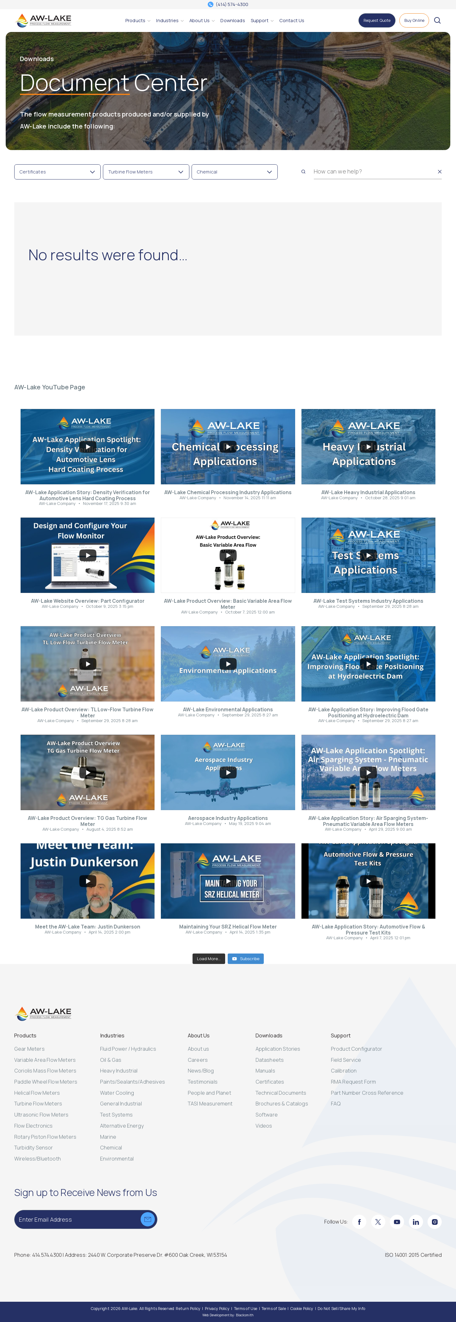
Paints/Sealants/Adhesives (132, 1081)
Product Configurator (356, 1048)
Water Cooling (117, 1092)
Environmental (117, 1158)
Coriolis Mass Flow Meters (45, 1070)
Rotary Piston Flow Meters (45, 1136)
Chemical (111, 1147)
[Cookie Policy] (302, 1308)
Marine (108, 1136)
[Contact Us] (291, 20)
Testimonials (203, 1081)
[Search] (303, 172)
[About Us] (199, 20)
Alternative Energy (122, 1125)
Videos (264, 1125)
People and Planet (209, 1092)
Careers (198, 1059)
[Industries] (167, 20)
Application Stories (278, 1048)
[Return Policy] (188, 1308)
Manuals (265, 1070)
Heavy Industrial (119, 1070)
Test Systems (116, 1114)
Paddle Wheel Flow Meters (45, 1081)
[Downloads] (232, 20)
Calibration (344, 1070)
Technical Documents (281, 1092)
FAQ (336, 1103)
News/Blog (201, 1070)
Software (267, 1114)
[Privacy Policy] (217, 1308)
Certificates (270, 1081)
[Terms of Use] (245, 1308)
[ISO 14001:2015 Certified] (413, 1255)
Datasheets (270, 1059)
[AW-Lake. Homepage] (42, 20)
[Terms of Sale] (274, 1308)
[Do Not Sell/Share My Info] (341, 1308)
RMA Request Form (353, 1081)
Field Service (346, 1059)
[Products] (135, 20)
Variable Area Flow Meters (45, 1059)
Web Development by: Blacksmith (228, 1315)
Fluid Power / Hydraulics (128, 1048)
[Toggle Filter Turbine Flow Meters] (146, 172)
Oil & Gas (110, 1059)
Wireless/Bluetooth (37, 1158)
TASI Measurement (210, 1103)
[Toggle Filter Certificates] (57, 172)
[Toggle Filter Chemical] (235, 172)
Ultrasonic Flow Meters (41, 1114)
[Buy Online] (414, 20)
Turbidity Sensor (33, 1147)
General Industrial (121, 1103)
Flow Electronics (33, 1125)
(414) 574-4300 (232, 4)
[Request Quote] (376, 20)
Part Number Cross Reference (367, 1092)
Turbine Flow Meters (38, 1103)
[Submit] (148, 1219)
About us (198, 1048)
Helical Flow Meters (37, 1092)
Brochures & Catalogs (282, 1103)
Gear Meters (29, 1048)
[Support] (260, 20)
